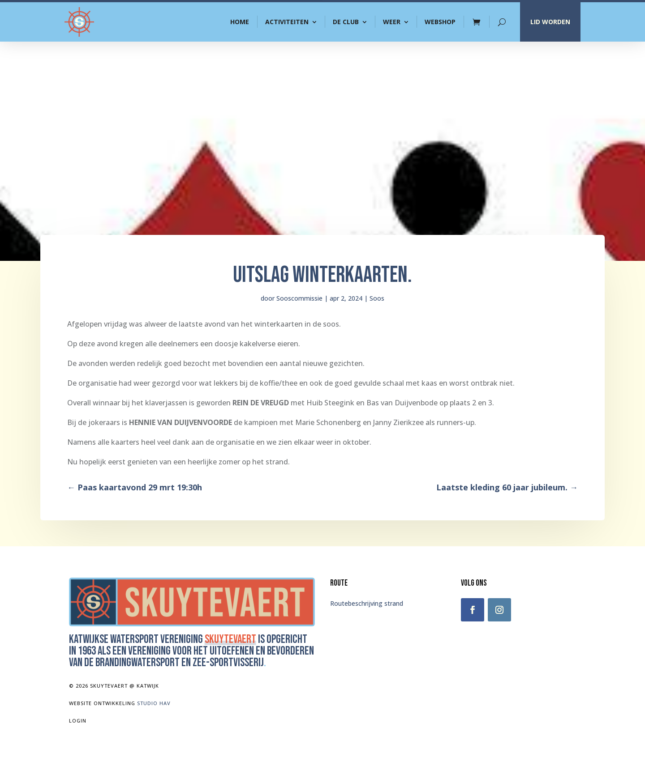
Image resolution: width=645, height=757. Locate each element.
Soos (377, 298)
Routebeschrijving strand (366, 603)
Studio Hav (154, 703)
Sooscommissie (299, 298)
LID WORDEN (550, 21)
